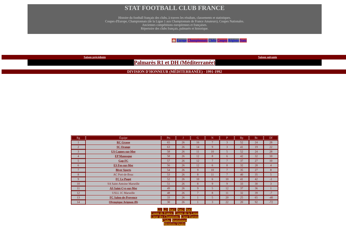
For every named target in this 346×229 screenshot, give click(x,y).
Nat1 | (172, 209)
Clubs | (166, 220)
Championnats (197, 40)
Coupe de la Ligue (186, 213)
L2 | (165, 209)
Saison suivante (267, 57)
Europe (182, 40)
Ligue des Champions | (165, 216)
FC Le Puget (123, 179)
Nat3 (189, 209)
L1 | (159, 209)
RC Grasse (123, 142)
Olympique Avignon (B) (123, 202)
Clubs (212, 40)
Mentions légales (174, 224)
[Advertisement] (174, 105)
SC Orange (123, 147)
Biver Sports (123, 170)
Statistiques (179, 220)
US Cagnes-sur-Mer (123, 151)
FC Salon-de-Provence (123, 197)
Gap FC (123, 160)
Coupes (222, 40)
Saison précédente (95, 57)
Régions (233, 40)
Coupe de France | (162, 213)
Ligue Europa (189, 216)
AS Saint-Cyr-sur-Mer (123, 188)
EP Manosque (123, 156)
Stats (243, 40)
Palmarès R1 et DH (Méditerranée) (174, 62)
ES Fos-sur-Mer (123, 165)
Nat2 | (181, 209)
